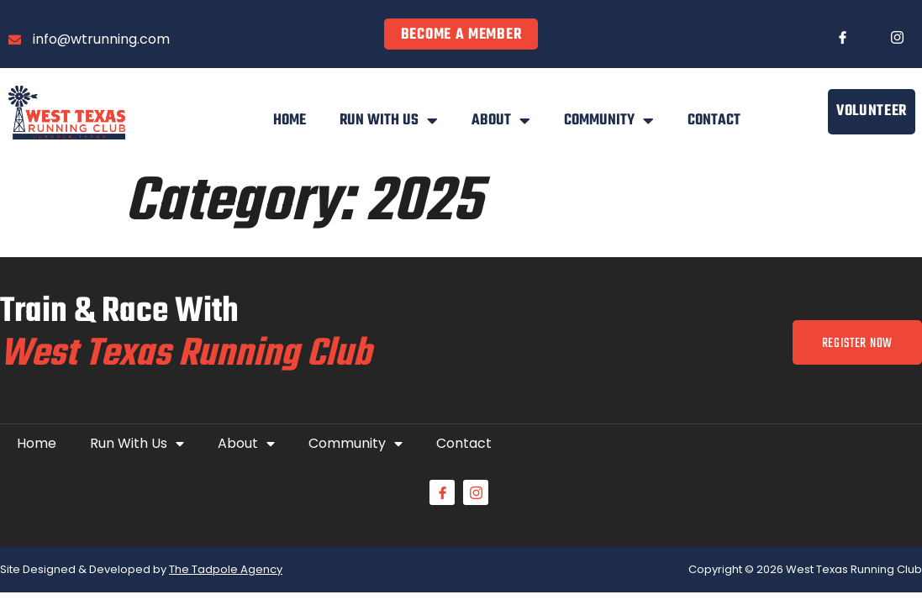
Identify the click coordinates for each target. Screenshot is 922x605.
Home (289, 120)
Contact (714, 120)
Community (609, 121)
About (501, 121)
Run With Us (389, 121)
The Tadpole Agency (225, 570)
